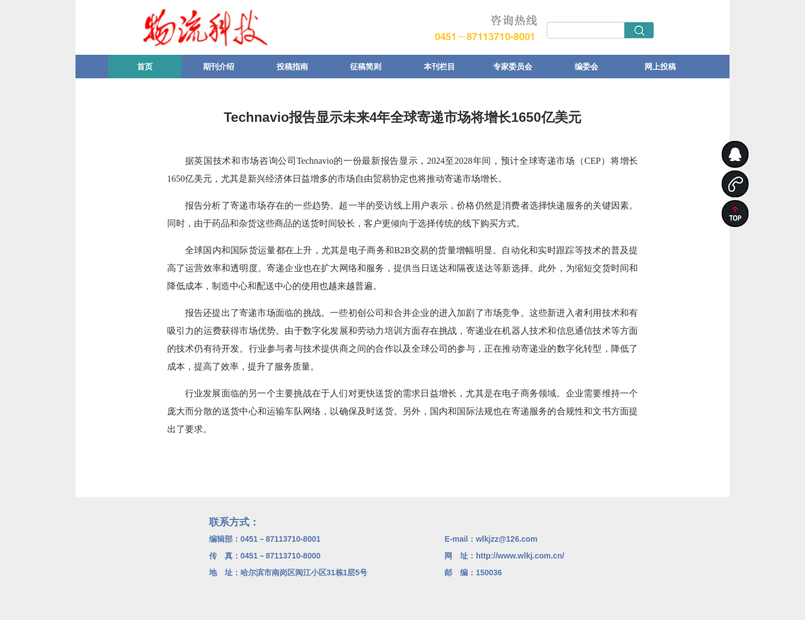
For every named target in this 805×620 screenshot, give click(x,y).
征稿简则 (365, 66)
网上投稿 (660, 66)
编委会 (586, 66)
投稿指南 (292, 66)
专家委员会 (512, 66)
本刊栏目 (439, 66)
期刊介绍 (218, 66)
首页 (145, 66)
